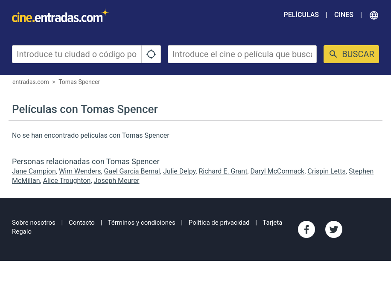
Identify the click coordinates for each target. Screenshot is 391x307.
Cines (343, 15)
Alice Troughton (67, 181)
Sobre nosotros (33, 222)
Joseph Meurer (117, 181)
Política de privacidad (219, 222)
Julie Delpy (179, 171)
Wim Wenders (80, 171)
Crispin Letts (326, 171)
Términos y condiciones (141, 222)
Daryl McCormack (277, 171)
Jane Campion (34, 171)
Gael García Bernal (132, 171)
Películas (301, 15)
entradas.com (30, 81)
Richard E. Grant (222, 171)
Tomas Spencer (79, 81)
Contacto (82, 222)
